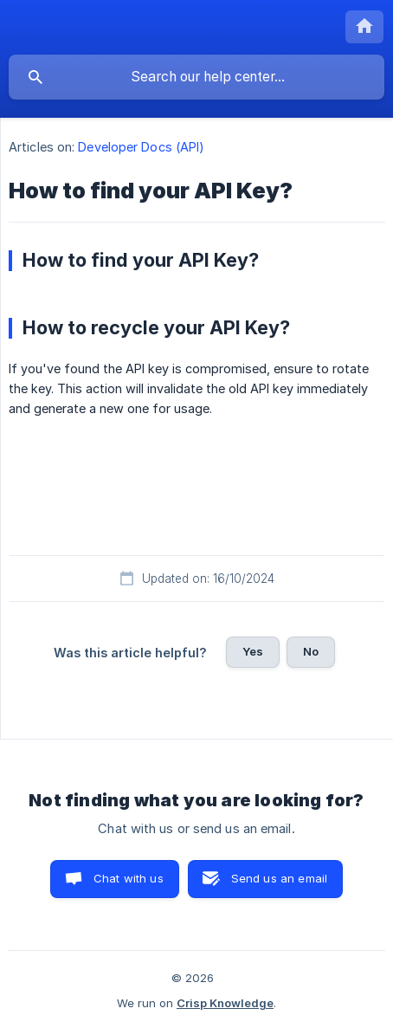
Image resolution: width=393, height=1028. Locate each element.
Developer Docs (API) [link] (141, 146)
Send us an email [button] (279, 878)
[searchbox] (196, 77)
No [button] (311, 651)
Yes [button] (252, 651)
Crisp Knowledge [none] (225, 1003)
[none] (364, 26)
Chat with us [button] (128, 878)
